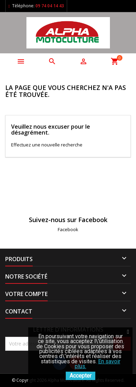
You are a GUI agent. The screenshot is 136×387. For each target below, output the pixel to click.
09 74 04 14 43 (49, 6)
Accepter (80, 375)
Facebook (68, 229)
